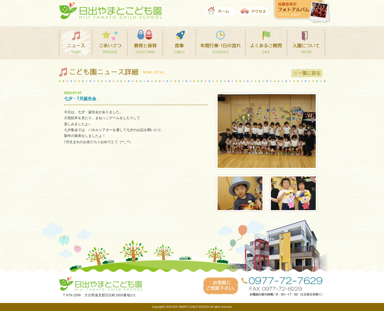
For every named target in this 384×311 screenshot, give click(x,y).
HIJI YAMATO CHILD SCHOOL (191, 306)
